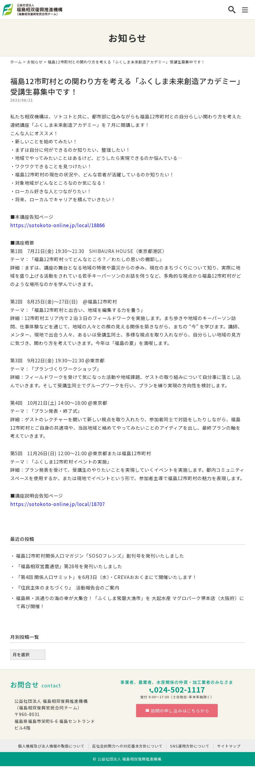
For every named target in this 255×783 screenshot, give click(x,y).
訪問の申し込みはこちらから (177, 711)
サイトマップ (229, 746)
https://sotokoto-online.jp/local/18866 (57, 225)
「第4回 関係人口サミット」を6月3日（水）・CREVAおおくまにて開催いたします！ (106, 577)
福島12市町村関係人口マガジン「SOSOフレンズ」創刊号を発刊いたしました (100, 555)
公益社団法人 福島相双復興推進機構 (129, 759)
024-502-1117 (179, 689)
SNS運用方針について (189, 746)
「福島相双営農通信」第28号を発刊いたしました (69, 566)
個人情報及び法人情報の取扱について (51, 746)
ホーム (16, 62)
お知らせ (35, 62)
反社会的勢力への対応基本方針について (127, 746)
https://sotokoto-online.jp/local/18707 (57, 504)
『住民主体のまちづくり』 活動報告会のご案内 (67, 587)
